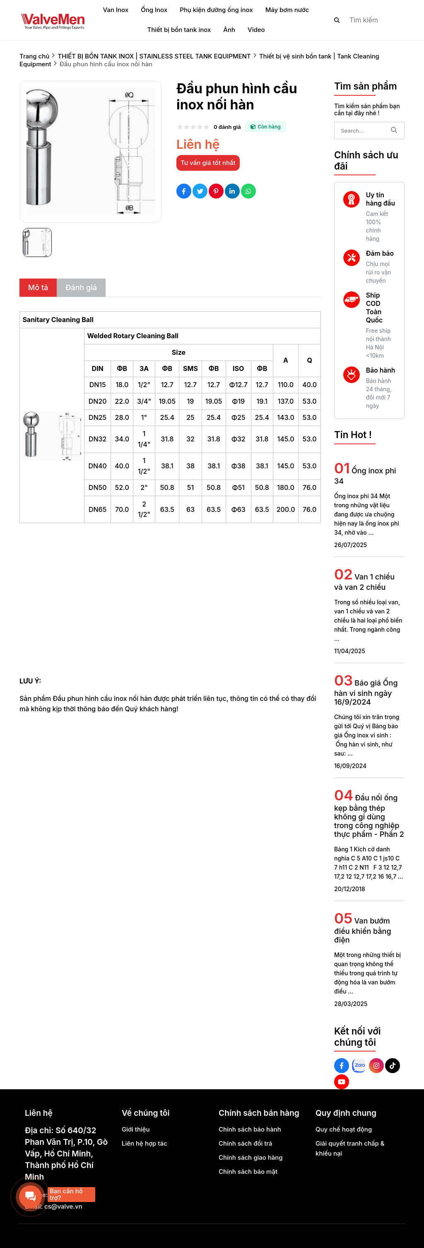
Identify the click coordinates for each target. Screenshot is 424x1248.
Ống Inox (154, 10)
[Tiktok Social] (392, 1065)
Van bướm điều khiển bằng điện (362, 930)
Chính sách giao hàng (251, 1157)
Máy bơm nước (287, 10)
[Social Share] (183, 191)
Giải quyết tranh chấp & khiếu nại (350, 1148)
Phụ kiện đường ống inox (216, 10)
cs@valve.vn (63, 1206)
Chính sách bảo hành (250, 1129)
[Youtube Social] (341, 1081)
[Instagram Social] (376, 1065)
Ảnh (229, 30)
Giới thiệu (136, 1129)
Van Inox (116, 10)
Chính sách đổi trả (245, 1143)
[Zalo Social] (359, 1065)
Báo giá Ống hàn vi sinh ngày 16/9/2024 (366, 692)
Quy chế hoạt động (344, 1129)
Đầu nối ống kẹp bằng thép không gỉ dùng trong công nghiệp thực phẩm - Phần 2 (369, 815)
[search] (362, 20)
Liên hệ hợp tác (144, 1143)
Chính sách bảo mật (248, 1171)
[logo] (52, 20)
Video (256, 30)
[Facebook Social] (341, 1065)
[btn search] (337, 20)
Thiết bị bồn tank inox (179, 30)
